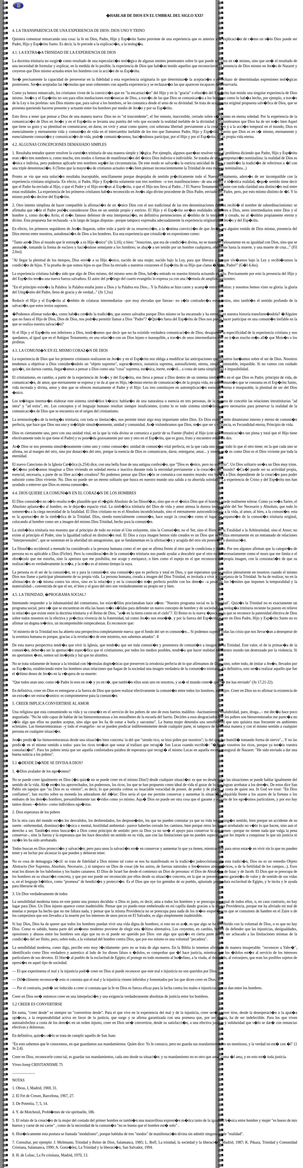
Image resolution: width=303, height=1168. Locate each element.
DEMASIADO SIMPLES (87, 144)
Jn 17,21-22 (262, 682)
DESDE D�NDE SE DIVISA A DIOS (51, 763)
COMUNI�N (36, 350)
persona (23, 572)
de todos (61, 894)
